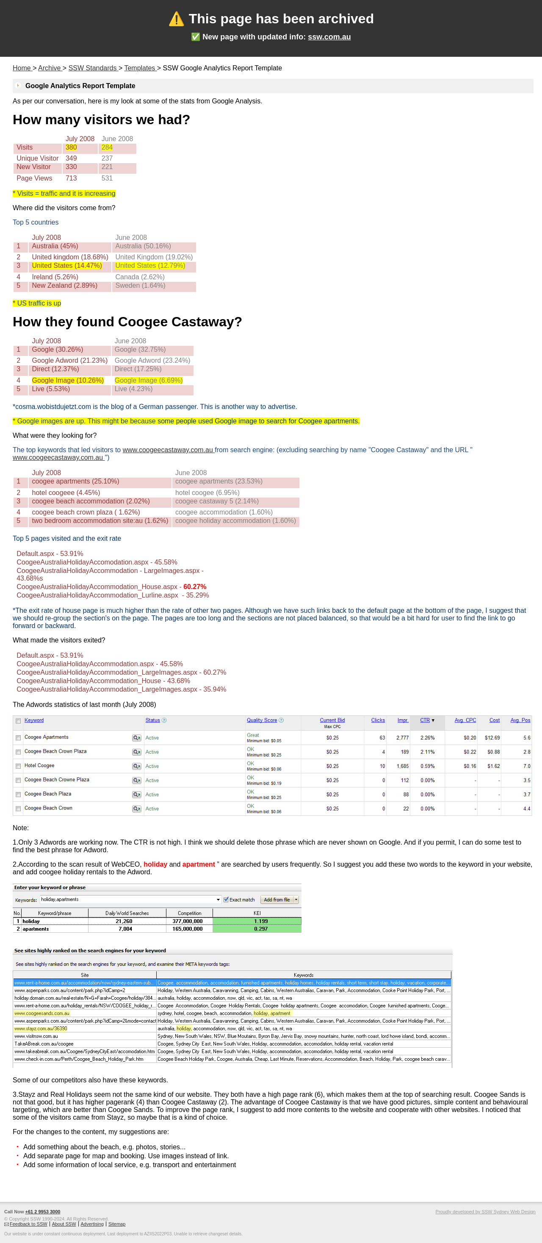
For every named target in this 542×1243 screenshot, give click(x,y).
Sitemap (116, 1223)
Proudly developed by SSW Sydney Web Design (486, 1211)
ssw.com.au (329, 37)
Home (23, 68)
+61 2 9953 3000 (43, 1211)
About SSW (64, 1223)
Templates (140, 68)
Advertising (92, 1223)
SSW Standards (94, 68)
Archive (50, 68)
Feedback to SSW (28, 1223)
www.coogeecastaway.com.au (169, 449)
